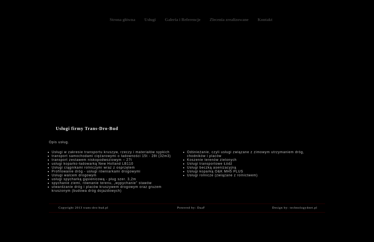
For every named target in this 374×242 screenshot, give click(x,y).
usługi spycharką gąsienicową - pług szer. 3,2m (94, 179)
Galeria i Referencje (183, 19)
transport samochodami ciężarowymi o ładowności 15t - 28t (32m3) (111, 156)
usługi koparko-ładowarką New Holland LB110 (92, 164)
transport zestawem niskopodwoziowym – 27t (92, 160)
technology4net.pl (303, 207)
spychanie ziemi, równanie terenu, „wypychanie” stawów (102, 183)
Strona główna (122, 19)
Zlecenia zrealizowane (229, 19)
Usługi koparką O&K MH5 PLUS (215, 171)
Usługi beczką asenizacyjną (211, 167)
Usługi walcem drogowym (74, 175)
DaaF (201, 207)
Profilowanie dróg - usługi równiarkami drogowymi (96, 171)
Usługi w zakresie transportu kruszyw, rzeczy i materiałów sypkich (111, 152)
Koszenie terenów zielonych (212, 160)
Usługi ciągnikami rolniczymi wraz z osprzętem (93, 167)
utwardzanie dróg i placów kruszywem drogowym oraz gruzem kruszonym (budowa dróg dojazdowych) (107, 189)
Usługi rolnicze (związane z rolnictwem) (222, 175)
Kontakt (265, 19)
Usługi (150, 19)
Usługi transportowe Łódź (209, 164)
